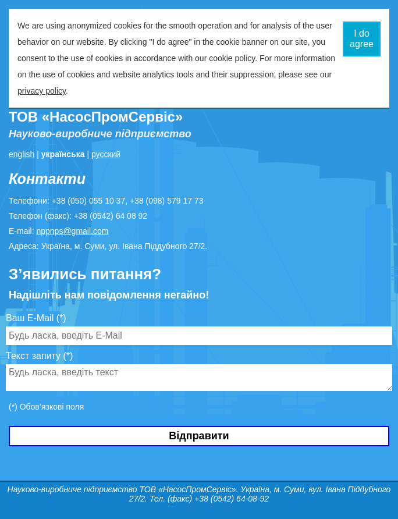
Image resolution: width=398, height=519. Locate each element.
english (21, 154)
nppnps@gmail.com (72, 231)
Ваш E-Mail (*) (36, 318)
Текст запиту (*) (39, 356)
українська (63, 154)
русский (105, 154)
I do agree (362, 39)
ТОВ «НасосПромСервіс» (96, 117)
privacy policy (41, 90)
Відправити (199, 436)
